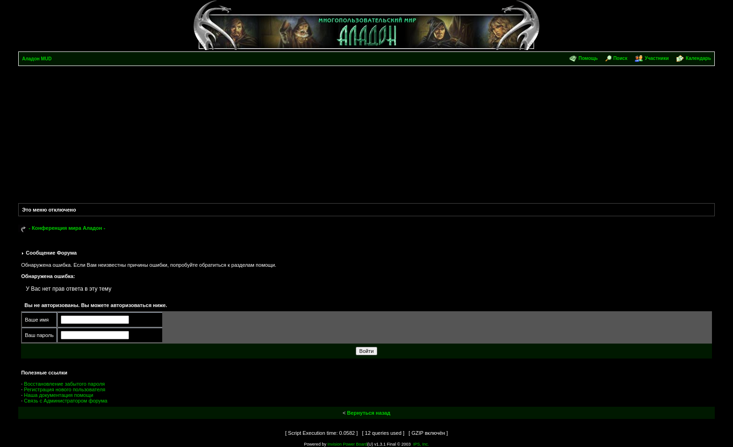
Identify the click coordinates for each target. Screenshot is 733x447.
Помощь (587, 58)
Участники (656, 58)
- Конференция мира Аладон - (67, 228)
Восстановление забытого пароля (64, 384)
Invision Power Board (347, 444)
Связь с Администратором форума (65, 400)
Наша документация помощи (58, 395)
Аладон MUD (36, 58)
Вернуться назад (368, 413)
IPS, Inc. (421, 444)
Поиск (620, 58)
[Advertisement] (366, 136)
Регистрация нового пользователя (64, 389)
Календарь (698, 58)
